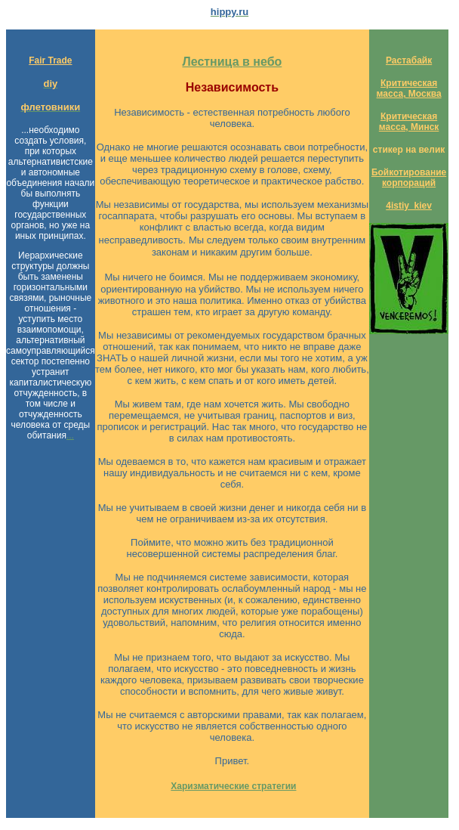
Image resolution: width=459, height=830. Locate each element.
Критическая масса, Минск (409, 121)
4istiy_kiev (409, 205)
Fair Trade (50, 60)
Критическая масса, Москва (409, 88)
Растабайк (409, 60)
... (70, 435)
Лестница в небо (232, 61)
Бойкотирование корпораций (408, 177)
